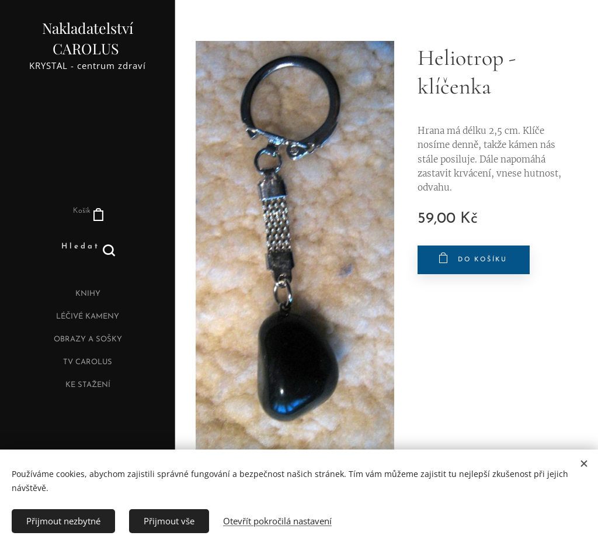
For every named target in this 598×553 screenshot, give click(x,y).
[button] (87, 247)
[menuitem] (88, 295)
